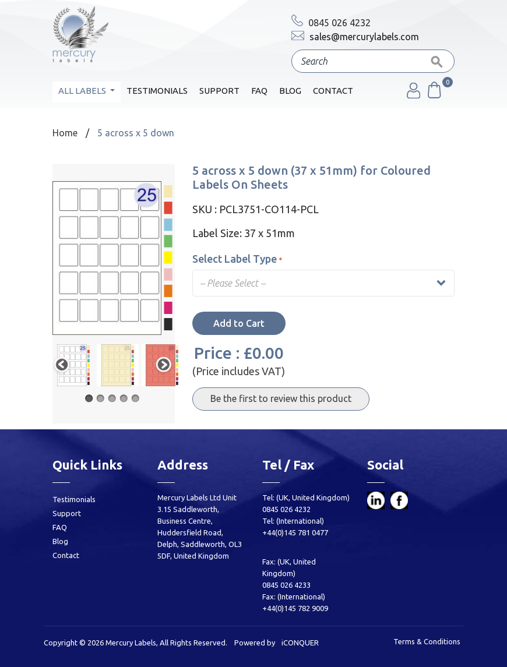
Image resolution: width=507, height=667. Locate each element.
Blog (290, 91)
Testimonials (157, 91)
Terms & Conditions (426, 641)
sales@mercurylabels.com (355, 36)
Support (219, 91)
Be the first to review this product (280, 398)
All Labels (83, 91)
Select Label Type (237, 258)
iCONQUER (300, 642)
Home (65, 133)
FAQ (259, 91)
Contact (333, 91)
